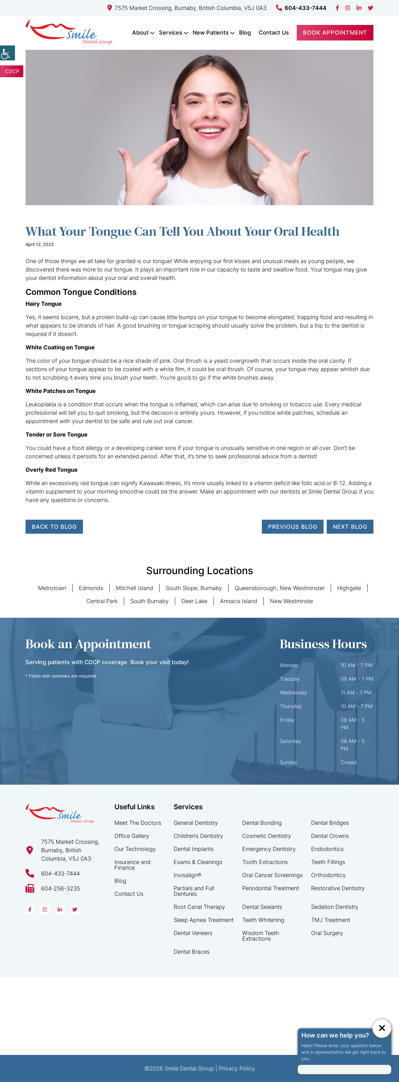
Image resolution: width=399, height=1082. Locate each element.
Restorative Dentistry (338, 888)
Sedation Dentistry (334, 907)
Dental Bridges (330, 823)
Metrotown (52, 588)
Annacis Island (238, 601)
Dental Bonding (262, 823)
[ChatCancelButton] (382, 1028)
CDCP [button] (12, 71)
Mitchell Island (134, 588)
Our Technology (135, 849)
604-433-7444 (301, 8)
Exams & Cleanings (198, 862)
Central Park (102, 601)
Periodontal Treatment (270, 888)
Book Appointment (335, 32)
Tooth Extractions (265, 862)
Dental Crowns (330, 836)
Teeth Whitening (263, 920)
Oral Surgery (327, 933)
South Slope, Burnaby (194, 588)
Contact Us (274, 32)
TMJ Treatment (330, 920)
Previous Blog (292, 526)
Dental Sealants (262, 907)
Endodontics (327, 849)
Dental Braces (191, 951)
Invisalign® (187, 875)
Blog (245, 32)
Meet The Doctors (137, 823)
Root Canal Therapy (199, 907)
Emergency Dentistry (269, 849)
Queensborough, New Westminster (279, 588)
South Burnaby (149, 601)
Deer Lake (194, 601)
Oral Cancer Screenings (272, 875)
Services (170, 32)
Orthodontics (328, 875)
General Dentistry (196, 823)
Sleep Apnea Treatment (203, 920)
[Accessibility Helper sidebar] (7, 52)
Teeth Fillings (328, 862)
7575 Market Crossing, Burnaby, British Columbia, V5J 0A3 (187, 8)
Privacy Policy (237, 1068)
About (140, 32)
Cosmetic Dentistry (266, 836)
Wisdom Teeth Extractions (260, 936)
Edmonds (91, 588)
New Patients (211, 32)
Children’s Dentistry (198, 836)
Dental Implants (194, 849)
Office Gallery (131, 836)
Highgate (349, 588)
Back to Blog (54, 526)
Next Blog (350, 526)
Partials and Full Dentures (194, 891)
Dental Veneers (193, 933)
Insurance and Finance (132, 865)
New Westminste (291, 601)
